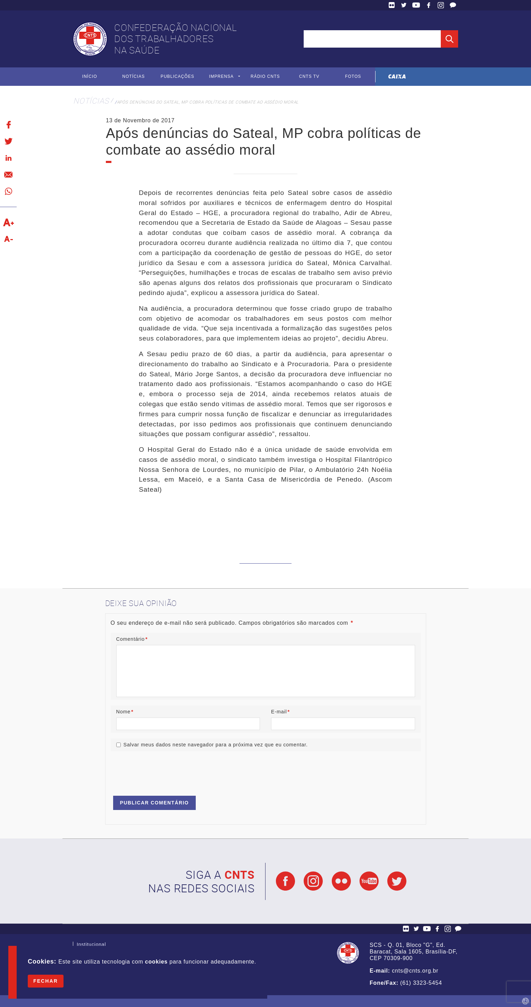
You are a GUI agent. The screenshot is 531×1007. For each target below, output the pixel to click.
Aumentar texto (8, 222)
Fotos (353, 76)
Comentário (132, 639)
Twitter (404, 5)
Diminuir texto (8, 239)
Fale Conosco (453, 5)
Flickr (392, 5)
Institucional (91, 945)
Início (89, 76)
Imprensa (221, 76)
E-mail (280, 711)
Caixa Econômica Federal (397, 76)
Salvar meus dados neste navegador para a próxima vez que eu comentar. (216, 744)
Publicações (177, 76)
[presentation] (163, 770)
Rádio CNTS (265, 76)
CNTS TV (309, 76)
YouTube (416, 5)
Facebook (428, 5)
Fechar (45, 981)
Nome (125, 711)
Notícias (133, 76)
